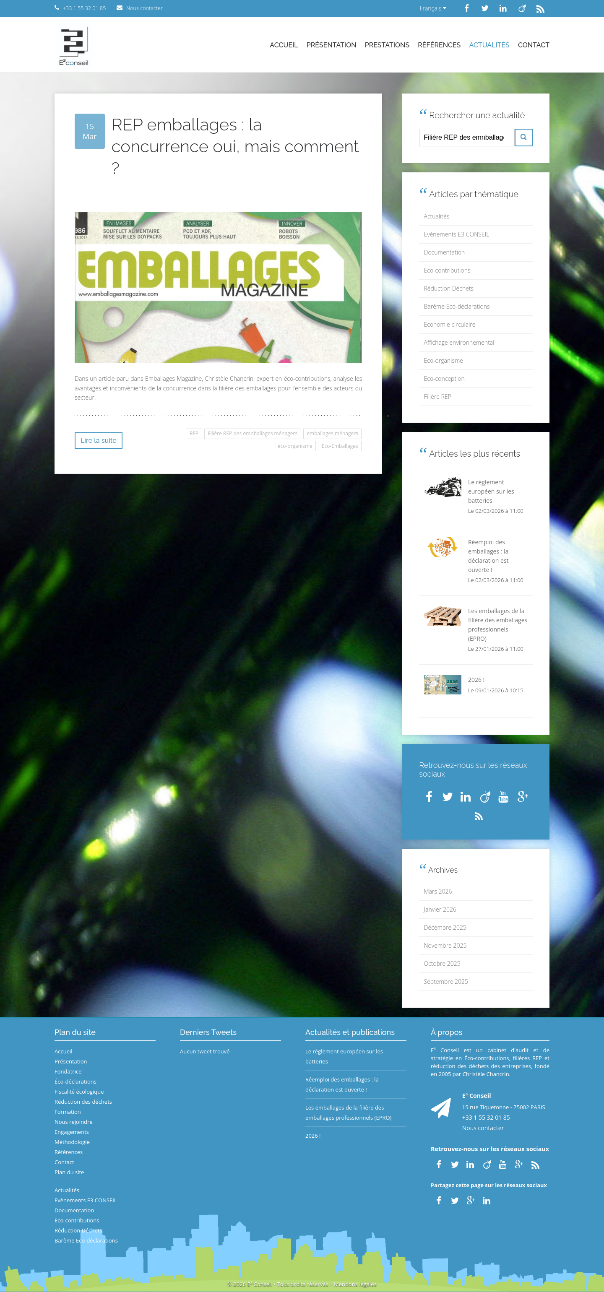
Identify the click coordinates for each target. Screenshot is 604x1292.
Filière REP (437, 396)
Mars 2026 (438, 891)
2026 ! (313, 1135)
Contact (533, 45)
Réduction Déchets (449, 288)
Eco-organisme (443, 360)
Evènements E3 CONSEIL (456, 234)
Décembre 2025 (445, 927)
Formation (68, 1111)
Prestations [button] (387, 45)
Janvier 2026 (440, 909)
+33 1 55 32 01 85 (486, 1117)
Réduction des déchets (83, 1101)
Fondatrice (68, 1071)
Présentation (332, 45)
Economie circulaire (450, 324)
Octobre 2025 (442, 963)
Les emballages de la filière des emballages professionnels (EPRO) (348, 1112)
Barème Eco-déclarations (457, 306)
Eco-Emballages (340, 446)
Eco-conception (444, 378)
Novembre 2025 (445, 945)
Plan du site (69, 1172)
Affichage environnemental (459, 342)
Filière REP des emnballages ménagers (252, 433)
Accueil (284, 45)
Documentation (444, 252)
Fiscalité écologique (79, 1091)
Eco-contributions (447, 270)
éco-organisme (295, 446)
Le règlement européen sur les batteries (344, 1056)
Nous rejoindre (74, 1122)
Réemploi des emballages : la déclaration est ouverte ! (342, 1084)
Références (439, 45)
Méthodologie (72, 1142)
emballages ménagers (332, 433)
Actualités (489, 45)
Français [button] (432, 8)
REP (194, 433)
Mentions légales (355, 1284)
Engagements (72, 1132)
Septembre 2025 (446, 981)
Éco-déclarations (75, 1081)
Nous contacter (483, 1128)
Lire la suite (99, 441)
